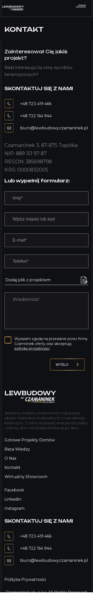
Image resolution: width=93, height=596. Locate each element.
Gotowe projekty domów (29, 440)
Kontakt (12, 467)
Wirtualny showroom (25, 476)
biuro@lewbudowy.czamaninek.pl (54, 128)
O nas (10, 458)
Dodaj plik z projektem (28, 280)
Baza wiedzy (17, 449)
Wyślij (67, 364)
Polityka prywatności (25, 579)
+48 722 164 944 (36, 116)
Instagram (14, 508)
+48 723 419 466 (35, 103)
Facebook (14, 490)
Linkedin (12, 499)
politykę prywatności (32, 348)
